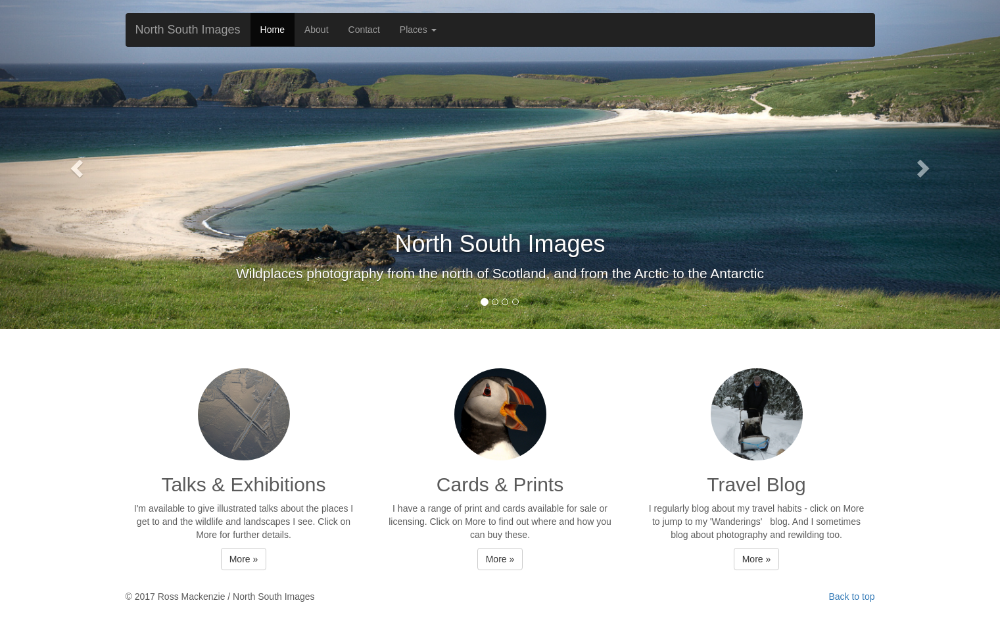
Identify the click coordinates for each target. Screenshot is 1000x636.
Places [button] (418, 29)
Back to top (851, 596)
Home (272, 29)
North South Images (188, 29)
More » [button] (243, 559)
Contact (364, 29)
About (316, 29)
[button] (75, 164)
